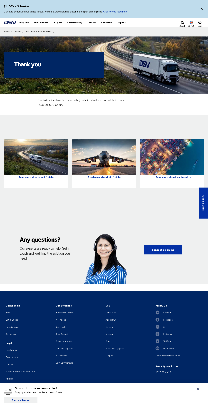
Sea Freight (61, 327)
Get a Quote (12, 319)
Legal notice (11, 350)
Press (108, 341)
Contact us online (163, 256)
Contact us (111, 312)
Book (8, 312)
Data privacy (12, 357)
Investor (110, 334)
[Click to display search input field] (182, 26)
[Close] (201, 9)
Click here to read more (115, 11)
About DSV (111, 319)
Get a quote (203, 203)
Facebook (168, 319)
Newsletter (168, 348)
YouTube (167, 341)
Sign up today (21, 400)
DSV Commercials (64, 362)
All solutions (61, 355)
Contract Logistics (64, 348)
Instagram (168, 334)
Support (110, 355)
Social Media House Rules (168, 355)
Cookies (9, 364)
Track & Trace (12, 327)
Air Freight (61, 319)
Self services (11, 334)
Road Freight (62, 334)
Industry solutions (64, 312)
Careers (109, 327)
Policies (9, 378)
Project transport (64, 341)
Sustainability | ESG (115, 348)
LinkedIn (167, 312)
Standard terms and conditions (21, 371)
